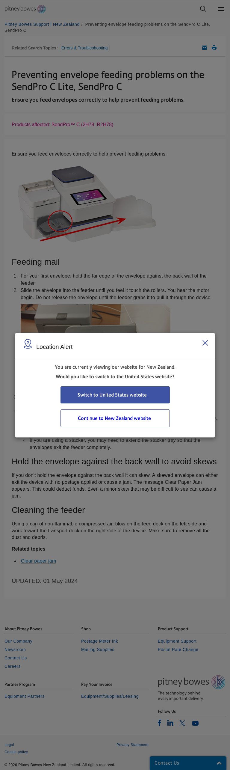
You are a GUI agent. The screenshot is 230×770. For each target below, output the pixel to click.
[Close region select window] (205, 342)
